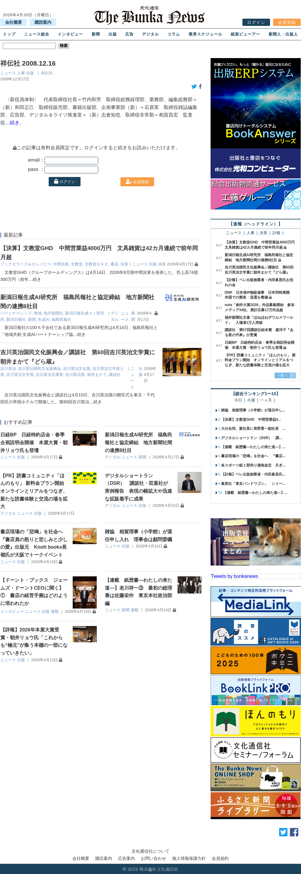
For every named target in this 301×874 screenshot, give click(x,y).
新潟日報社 (16, 319)
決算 (124, 264)
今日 (238, 400)
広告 (129, 34)
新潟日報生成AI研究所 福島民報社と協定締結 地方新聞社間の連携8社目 (138, 442)
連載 (55, 611)
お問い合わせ (153, 858)
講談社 (114, 374)
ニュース (8, 73)
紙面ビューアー (245, 34)
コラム (173, 34)
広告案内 (126, 858)
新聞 (96, 34)
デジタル (150, 34)
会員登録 (287, 22)
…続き (35, 279)
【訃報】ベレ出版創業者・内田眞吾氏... (253, 474)
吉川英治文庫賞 (49, 374)
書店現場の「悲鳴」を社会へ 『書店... (253, 456)
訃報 (276, 233)
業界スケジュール (205, 34)
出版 (112, 34)
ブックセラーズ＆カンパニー (25, 264)
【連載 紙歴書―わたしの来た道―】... (253, 447)
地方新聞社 (53, 313)
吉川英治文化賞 (76, 368)
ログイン (256, 22)
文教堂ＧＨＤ (96, 264)
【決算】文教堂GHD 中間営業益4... (251, 419)
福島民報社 (61, 319)
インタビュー (70, 34)
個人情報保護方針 (189, 858)
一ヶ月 (266, 400)
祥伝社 (47, 73)
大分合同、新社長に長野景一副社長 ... (253, 428)
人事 (21, 73)
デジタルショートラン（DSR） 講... (251, 438)
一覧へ (282, 375)
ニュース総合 (36, 34)
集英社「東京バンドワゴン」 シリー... (253, 484)
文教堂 (77, 264)
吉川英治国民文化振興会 (39, 368)
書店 (114, 264)
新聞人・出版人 (283, 34)
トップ (9, 34)
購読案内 (43, 22)
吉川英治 (8, 368)
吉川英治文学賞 (20, 374)
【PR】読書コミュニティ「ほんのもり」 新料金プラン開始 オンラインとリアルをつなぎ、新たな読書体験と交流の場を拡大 (34, 491)
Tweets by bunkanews (234, 576)
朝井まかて (97, 374)
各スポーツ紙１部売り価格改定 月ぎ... (253, 465)
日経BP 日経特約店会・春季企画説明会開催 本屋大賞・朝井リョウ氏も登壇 (34, 442)
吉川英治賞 (75, 374)
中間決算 (61, 264)
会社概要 (13, 22)
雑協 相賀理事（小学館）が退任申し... (253, 410)
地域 (37, 313)
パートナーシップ (16, 313)
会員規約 (220, 858)
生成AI (43, 319)
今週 (251, 400)
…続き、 (14, 122)
